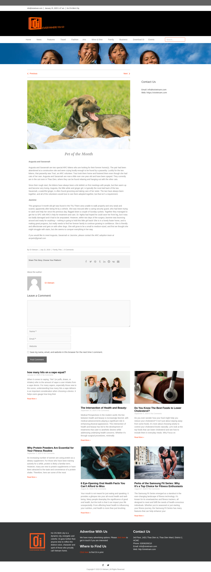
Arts (84, 39)
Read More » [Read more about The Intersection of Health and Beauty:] (85, 440)
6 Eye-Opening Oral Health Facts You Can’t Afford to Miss (103, 485)
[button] (86, 261)
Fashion (74, 39)
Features (51, 39)
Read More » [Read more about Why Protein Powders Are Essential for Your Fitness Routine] (32, 477)
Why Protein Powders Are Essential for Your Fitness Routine (50, 449)
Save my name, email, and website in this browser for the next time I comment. (66, 352)
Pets (60, 250)
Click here (84, 552)
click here (121, 537)
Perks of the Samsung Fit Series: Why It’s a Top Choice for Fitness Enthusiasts (158, 485)
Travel (63, 39)
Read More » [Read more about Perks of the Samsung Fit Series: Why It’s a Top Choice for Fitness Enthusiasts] (139, 516)
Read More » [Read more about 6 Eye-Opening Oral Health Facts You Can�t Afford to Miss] (85, 513)
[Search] (183, 40)
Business (124, 39)
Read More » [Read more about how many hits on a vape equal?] (32, 399)
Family (111, 39)
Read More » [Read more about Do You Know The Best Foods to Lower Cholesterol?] (139, 437)
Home (29, 39)
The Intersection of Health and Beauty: (104, 407)
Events (151, 39)
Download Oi (138, 39)
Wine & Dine (98, 39)
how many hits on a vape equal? (46, 372)
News (40, 39)
